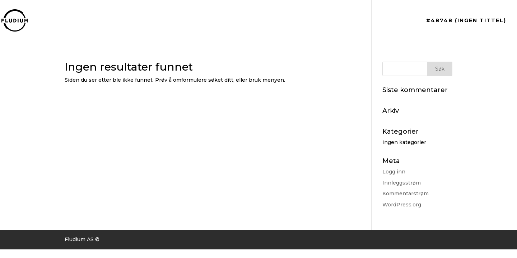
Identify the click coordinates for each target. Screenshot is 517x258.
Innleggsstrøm (401, 183)
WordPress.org (401, 204)
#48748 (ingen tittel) (466, 21)
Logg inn (393, 171)
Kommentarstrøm (405, 193)
